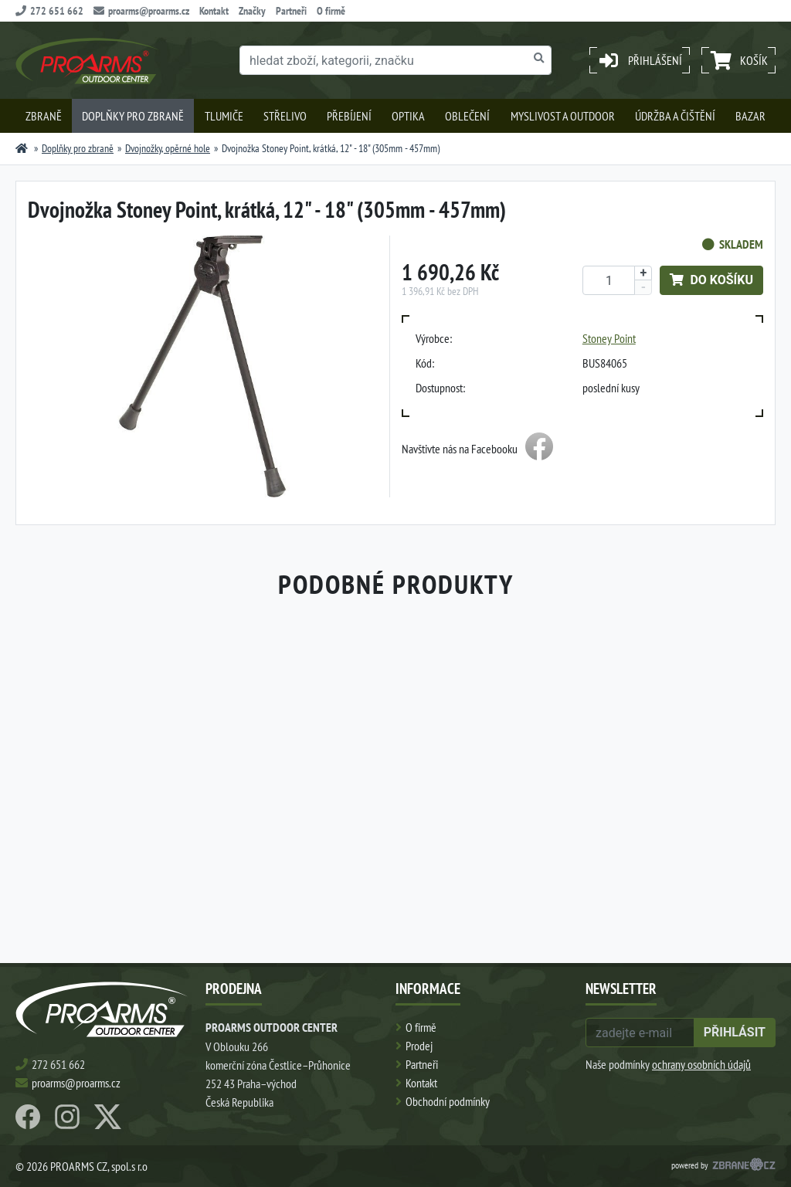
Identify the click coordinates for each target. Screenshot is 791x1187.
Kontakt (214, 11)
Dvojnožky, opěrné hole (167, 148)
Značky (252, 11)
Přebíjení (349, 116)
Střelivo (285, 116)
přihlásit (735, 1032)
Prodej (419, 1045)
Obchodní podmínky (448, 1101)
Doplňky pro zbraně (133, 116)
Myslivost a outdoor (563, 116)
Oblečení (467, 116)
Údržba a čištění (675, 116)
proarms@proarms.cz (141, 11)
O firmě (331, 11)
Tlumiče (224, 116)
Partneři (291, 11)
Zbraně (43, 116)
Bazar (750, 116)
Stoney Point (609, 338)
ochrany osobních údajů (701, 1064)
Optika (408, 116)
